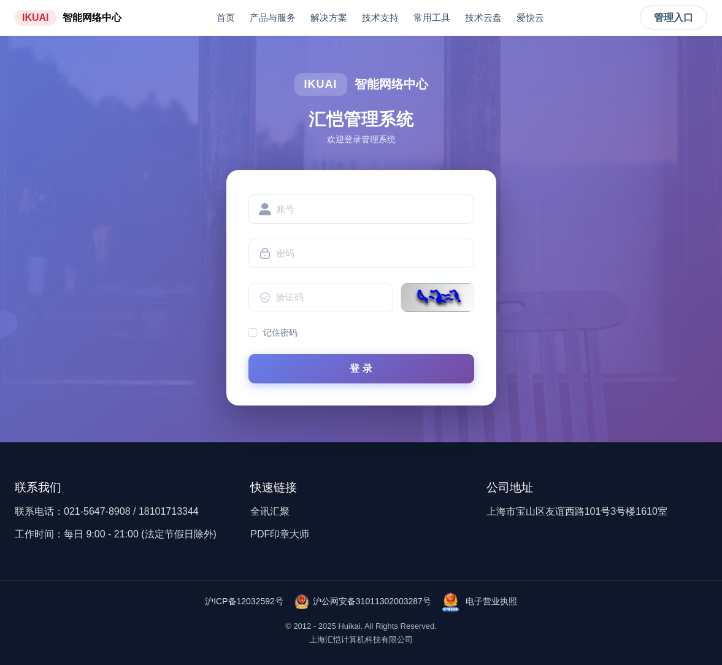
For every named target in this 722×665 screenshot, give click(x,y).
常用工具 (431, 17)
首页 (226, 17)
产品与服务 (273, 17)
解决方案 (328, 17)
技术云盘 (483, 17)
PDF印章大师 (279, 534)
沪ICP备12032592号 (244, 601)
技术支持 (380, 17)
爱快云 (530, 17)
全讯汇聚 (270, 511)
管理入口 (673, 17)
